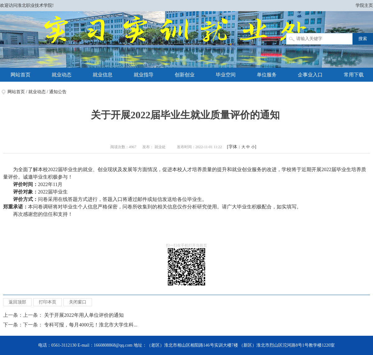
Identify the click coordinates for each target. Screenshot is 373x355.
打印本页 (47, 302)
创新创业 (185, 74)
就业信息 (103, 74)
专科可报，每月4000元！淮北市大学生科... (90, 324)
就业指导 (144, 74)
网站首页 (20, 74)
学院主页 (364, 5)
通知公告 (58, 91)
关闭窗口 (77, 302)
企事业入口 (310, 74)
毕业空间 (226, 74)
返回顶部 (17, 302)
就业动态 (61, 74)
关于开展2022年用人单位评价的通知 (85, 315)
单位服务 (267, 74)
